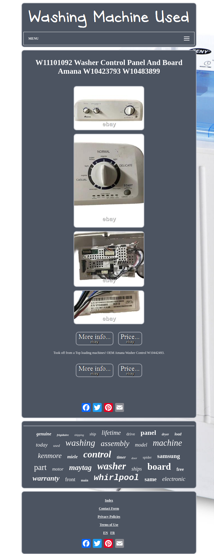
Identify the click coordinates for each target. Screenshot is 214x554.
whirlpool (116, 478)
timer (121, 457)
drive (131, 434)
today (42, 445)
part (40, 467)
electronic (173, 479)
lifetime (111, 432)
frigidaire (63, 435)
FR (112, 533)
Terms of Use (109, 525)
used (56, 445)
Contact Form (109, 508)
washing (80, 443)
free (180, 469)
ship (92, 434)
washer (111, 466)
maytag (80, 467)
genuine (44, 433)
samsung (168, 455)
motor (58, 469)
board (159, 467)
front (70, 479)
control (97, 454)
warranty (46, 478)
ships (137, 469)
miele (72, 456)
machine (167, 443)
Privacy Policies (109, 517)
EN (105, 533)
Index (109, 500)
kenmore (50, 455)
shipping (79, 435)
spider (147, 457)
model (141, 445)
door (134, 458)
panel (148, 432)
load (177, 434)
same (151, 479)
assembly (115, 443)
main (84, 480)
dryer (165, 434)
